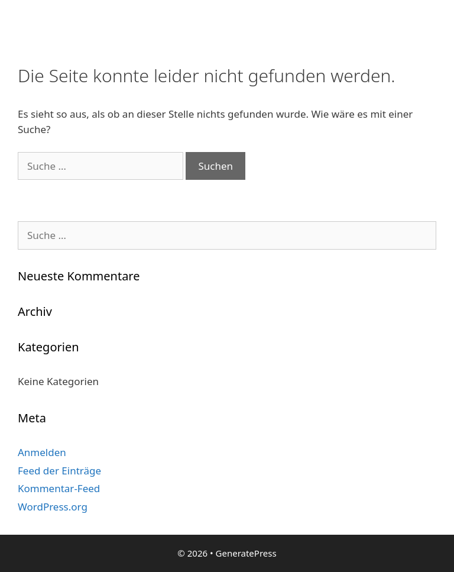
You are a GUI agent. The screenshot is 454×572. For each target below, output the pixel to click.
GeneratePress (246, 553)
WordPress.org (52, 506)
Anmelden (42, 452)
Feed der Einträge (59, 470)
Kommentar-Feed (59, 488)
